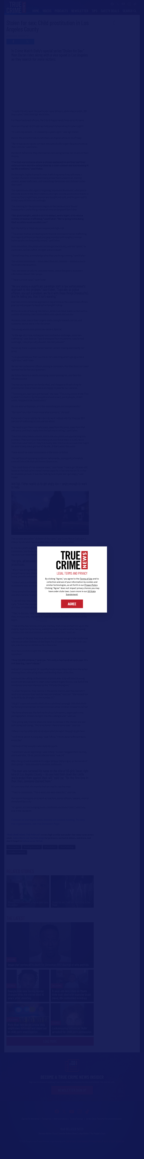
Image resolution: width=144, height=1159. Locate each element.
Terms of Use (86, 578)
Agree (72, 603)
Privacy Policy (90, 585)
